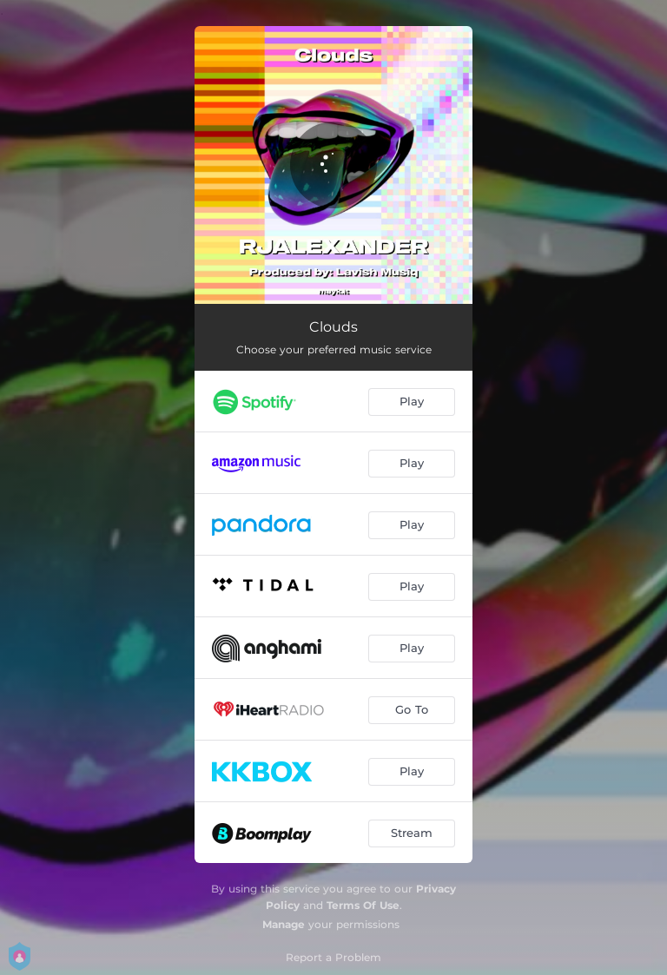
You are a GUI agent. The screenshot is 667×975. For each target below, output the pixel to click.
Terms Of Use (363, 905)
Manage (283, 924)
